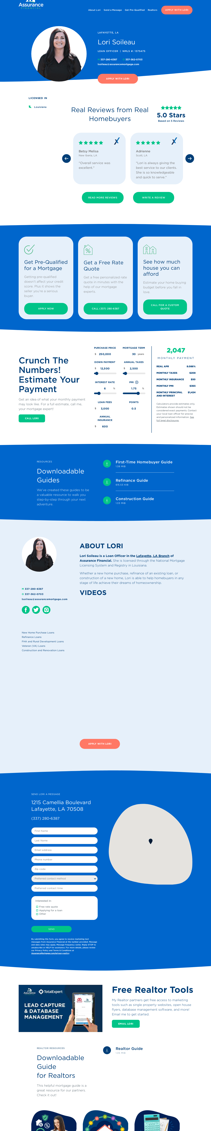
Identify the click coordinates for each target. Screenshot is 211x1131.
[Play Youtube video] (60, 1008)
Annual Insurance (105, 418)
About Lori (94, 10)
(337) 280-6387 (45, 818)
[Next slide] (189, 158)
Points (134, 402)
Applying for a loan (50, 910)
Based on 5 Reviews (171, 120)
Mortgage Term (134, 347)
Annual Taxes (134, 362)
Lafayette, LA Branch (152, 556)
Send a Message (113, 10)
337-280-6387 (108, 59)
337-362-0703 (132, 59)
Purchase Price (105, 347)
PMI (134, 382)
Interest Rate (105, 382)
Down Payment (104, 362)
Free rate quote (48, 906)
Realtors (152, 10)
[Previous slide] (66, 158)
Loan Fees (105, 402)
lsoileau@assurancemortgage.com (118, 64)
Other (42, 913)
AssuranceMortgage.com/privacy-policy (50, 953)
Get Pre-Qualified (135, 10)
